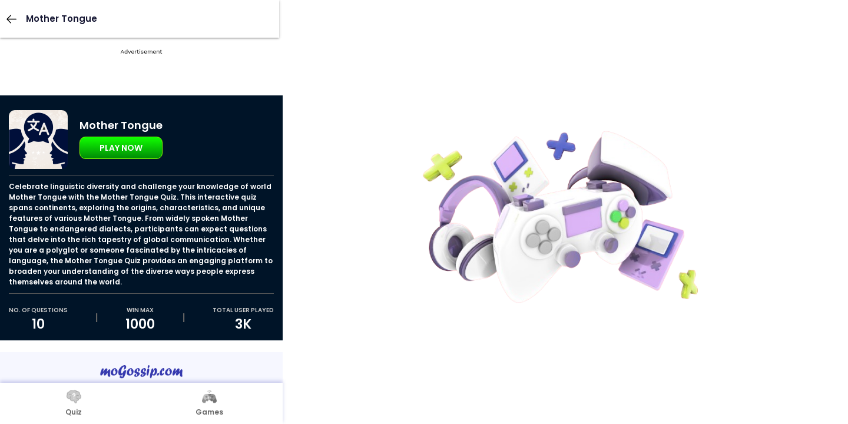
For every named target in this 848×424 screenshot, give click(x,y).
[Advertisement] (141, 88)
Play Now (121, 148)
